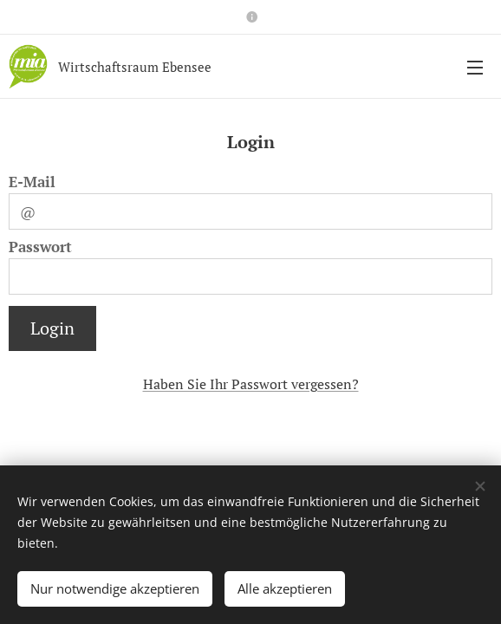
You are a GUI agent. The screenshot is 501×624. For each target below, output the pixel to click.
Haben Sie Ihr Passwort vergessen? (251, 383)
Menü (475, 67)
